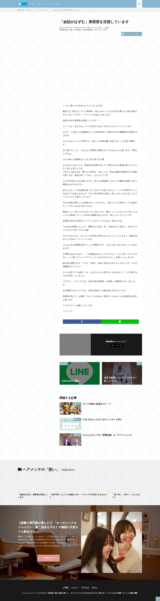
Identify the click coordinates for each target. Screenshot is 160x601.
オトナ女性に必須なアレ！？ (97, 403)
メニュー (40, 4)
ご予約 (31, 4)
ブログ (78, 404)
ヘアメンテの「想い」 (41, 10)
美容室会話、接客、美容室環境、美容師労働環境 (76, 29)
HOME (22, 10)
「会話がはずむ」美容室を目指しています (65, 10)
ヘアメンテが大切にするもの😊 (94, 494)
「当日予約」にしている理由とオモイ (64, 495)
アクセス (50, 4)
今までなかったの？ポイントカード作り (102, 419)
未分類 (106, 27)
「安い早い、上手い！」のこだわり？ (126, 495)
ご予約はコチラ (48, 558)
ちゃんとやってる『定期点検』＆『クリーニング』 (108, 435)
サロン (58, 4)
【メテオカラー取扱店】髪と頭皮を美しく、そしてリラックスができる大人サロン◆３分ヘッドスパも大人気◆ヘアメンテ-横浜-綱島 (87, 593)
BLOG (29, 10)
